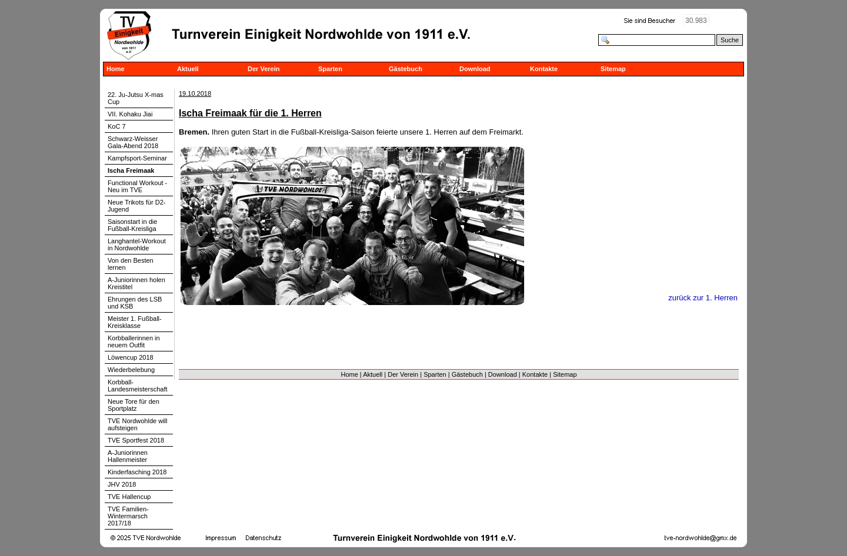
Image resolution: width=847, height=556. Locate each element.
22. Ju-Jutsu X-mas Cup (136, 98)
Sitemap (613, 68)
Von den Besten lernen (131, 264)
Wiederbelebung (131, 369)
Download (475, 68)
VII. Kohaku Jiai (130, 114)
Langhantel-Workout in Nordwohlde (137, 244)
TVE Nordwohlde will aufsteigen (137, 424)
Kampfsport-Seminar (137, 158)
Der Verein (263, 68)
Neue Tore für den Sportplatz (133, 405)
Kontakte (544, 68)
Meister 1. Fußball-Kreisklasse (135, 322)
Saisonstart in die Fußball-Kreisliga (132, 225)
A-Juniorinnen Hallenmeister (128, 456)
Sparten (330, 68)
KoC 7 (117, 126)
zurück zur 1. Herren (703, 297)
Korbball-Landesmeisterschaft (138, 386)
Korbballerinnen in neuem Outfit (134, 341)
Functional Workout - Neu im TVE (137, 186)
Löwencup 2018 (131, 357)
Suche (730, 39)
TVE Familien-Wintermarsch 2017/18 (128, 516)
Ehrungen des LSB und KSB (135, 303)
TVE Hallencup (129, 496)
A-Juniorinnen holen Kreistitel (136, 283)
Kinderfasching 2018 (137, 471)
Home (115, 68)
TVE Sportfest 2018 (136, 440)
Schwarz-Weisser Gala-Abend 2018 (133, 142)
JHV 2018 (122, 484)
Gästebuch (405, 68)
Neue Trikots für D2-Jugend (136, 206)
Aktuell (188, 68)
